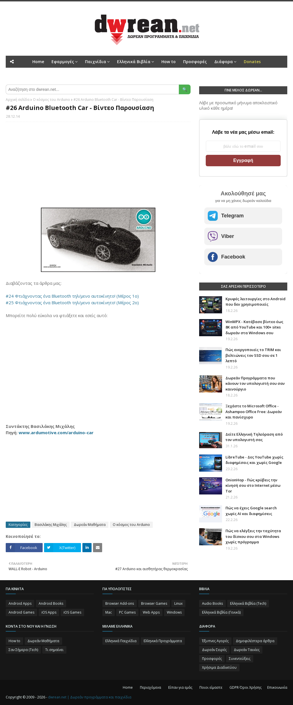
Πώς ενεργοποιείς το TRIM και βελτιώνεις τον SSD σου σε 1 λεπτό (253, 355)
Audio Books (212, 603)
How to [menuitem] (168, 61)
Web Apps (151, 612)
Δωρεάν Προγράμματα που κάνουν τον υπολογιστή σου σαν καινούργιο (255, 383)
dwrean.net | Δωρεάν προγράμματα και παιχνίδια (89, 697)
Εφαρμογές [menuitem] (63, 61)
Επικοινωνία (277, 687)
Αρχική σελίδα (17, 99)
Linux (178, 603)
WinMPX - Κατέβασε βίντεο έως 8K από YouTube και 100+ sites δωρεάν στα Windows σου (254, 327)
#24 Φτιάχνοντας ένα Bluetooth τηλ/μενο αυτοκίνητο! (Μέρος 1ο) (72, 296)
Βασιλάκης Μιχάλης (51, 524)
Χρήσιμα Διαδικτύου (219, 667)
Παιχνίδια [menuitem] (95, 61)
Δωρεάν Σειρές (214, 649)
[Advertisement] (98, 168)
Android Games (21, 612)
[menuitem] (252, 62)
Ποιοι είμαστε (210, 687)
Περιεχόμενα (150, 687)
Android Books (51, 603)
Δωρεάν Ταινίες (247, 649)
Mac (108, 612)
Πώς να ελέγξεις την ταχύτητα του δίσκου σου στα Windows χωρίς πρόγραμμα (253, 536)
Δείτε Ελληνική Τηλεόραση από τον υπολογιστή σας (254, 437)
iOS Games (72, 612)
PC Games (127, 612)
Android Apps (20, 603)
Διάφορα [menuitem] (223, 61)
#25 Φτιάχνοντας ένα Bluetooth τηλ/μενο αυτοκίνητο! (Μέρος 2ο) (72, 302)
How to (14, 640)
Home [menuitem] (38, 61)
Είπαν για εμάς (180, 687)
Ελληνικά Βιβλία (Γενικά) (221, 612)
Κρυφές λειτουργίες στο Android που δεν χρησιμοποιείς (255, 301)
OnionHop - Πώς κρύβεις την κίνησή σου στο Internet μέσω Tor (252, 485)
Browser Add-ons (119, 603)
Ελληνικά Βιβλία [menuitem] (134, 61)
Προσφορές (212, 658)
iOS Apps (48, 612)
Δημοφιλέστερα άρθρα (255, 640)
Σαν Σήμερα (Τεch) (23, 649)
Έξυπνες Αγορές (215, 640)
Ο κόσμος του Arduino (51, 99)
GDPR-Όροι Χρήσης (245, 687)
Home (128, 687)
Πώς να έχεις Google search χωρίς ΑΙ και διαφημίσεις (251, 510)
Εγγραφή (243, 160)
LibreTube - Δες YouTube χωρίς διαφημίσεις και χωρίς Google (254, 459)
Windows (174, 612)
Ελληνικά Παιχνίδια (120, 640)
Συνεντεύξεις (239, 658)
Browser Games (154, 603)
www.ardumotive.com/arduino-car (56, 432)
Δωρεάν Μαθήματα (90, 524)
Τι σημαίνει (54, 649)
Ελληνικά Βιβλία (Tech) (248, 603)
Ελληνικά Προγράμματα (163, 640)
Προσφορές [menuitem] (195, 61)
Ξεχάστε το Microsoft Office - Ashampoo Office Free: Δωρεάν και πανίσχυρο (253, 411)
